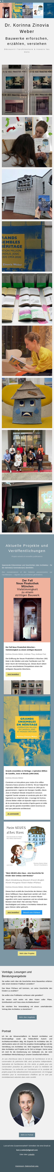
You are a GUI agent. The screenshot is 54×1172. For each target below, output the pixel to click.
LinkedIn (31, 1154)
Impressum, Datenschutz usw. (27, 1166)
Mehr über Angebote (27, 1017)
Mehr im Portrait (27, 1135)
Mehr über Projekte (27, 953)
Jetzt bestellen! (13, 674)
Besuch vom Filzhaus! (31, 912)
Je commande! (13, 814)
